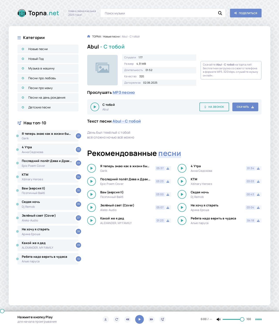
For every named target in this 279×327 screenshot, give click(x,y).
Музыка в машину (41, 68)
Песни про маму (40, 88)
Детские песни (39, 107)
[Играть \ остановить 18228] (94, 107)
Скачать (243, 107)
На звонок (216, 107)
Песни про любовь (42, 78)
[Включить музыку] (139, 319)
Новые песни (38, 49)
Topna (43, 13)
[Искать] (220, 13)
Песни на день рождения (46, 97)
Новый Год (36, 59)
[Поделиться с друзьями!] (246, 13)
